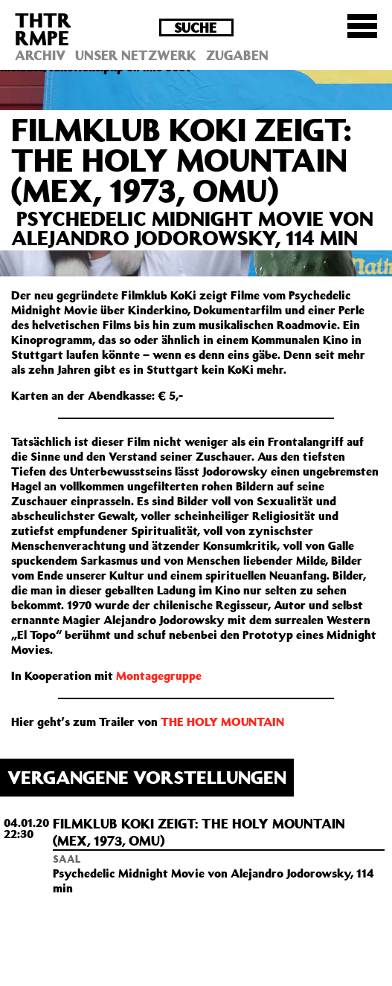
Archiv (40, 55)
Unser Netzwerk (135, 55)
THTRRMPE (43, 29)
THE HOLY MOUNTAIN (222, 721)
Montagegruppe (159, 675)
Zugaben (237, 55)
